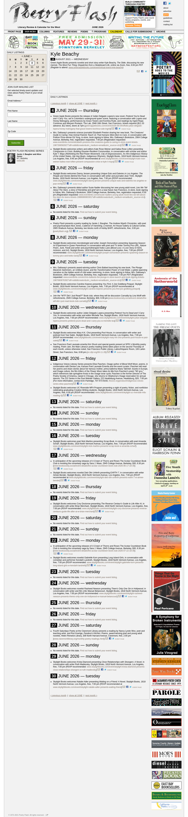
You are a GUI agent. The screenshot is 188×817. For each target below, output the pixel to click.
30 (21, 79)
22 (15, 75)
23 (21, 75)
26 (37, 75)
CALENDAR (116, 31)
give (166, 15)
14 (10, 71)
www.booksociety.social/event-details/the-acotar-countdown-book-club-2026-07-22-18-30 (94, 551)
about (165, 8)
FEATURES (58, 31)
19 (37, 71)
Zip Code (12, 131)
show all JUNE (76, 103)
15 (15, 71)
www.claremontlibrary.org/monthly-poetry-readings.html (79, 639)
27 (43, 75)
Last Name (12, 121)
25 (32, 75)
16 (21, 71)
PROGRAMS (99, 31)
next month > (91, 103)
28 (10, 79)
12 (37, 67)
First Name (13, 111)
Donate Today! (133, 25)
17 (26, 71)
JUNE (27, 56)
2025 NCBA (30, 31)
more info (21, 160)
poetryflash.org (60, 231)
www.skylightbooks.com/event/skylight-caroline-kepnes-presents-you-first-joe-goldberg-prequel (96, 289)
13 (43, 67)
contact (166, 21)
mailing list (168, 24)
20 (43, 71)
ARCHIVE (160, 31)
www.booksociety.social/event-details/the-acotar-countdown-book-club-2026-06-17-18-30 (94, 466)
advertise (167, 11)
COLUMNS (44, 31)
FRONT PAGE (14, 31)
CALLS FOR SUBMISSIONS (138, 31)
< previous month (58, 103)
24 (26, 75)
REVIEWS (72, 31)
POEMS (84, 31)
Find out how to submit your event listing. (98, 212)
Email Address (15, 101)
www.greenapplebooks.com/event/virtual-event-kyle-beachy (95, 67)
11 (32, 67)
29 (15, 79)
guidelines (167, 18)
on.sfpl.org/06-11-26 (96, 352)
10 (26, 67)
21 (10, 75)
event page (126, 129)
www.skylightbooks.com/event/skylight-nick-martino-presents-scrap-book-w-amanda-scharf (94, 446)
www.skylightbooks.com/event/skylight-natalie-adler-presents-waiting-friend (87, 687)
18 (32, 71)
